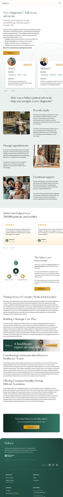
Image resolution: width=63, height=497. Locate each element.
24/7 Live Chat (9, 477)
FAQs (34, 477)
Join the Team (9, 493)
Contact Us (36, 480)
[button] (59, 3)
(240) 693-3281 (10, 480)
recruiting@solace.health (39, 492)
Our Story (8, 490)
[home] (5, 3)
